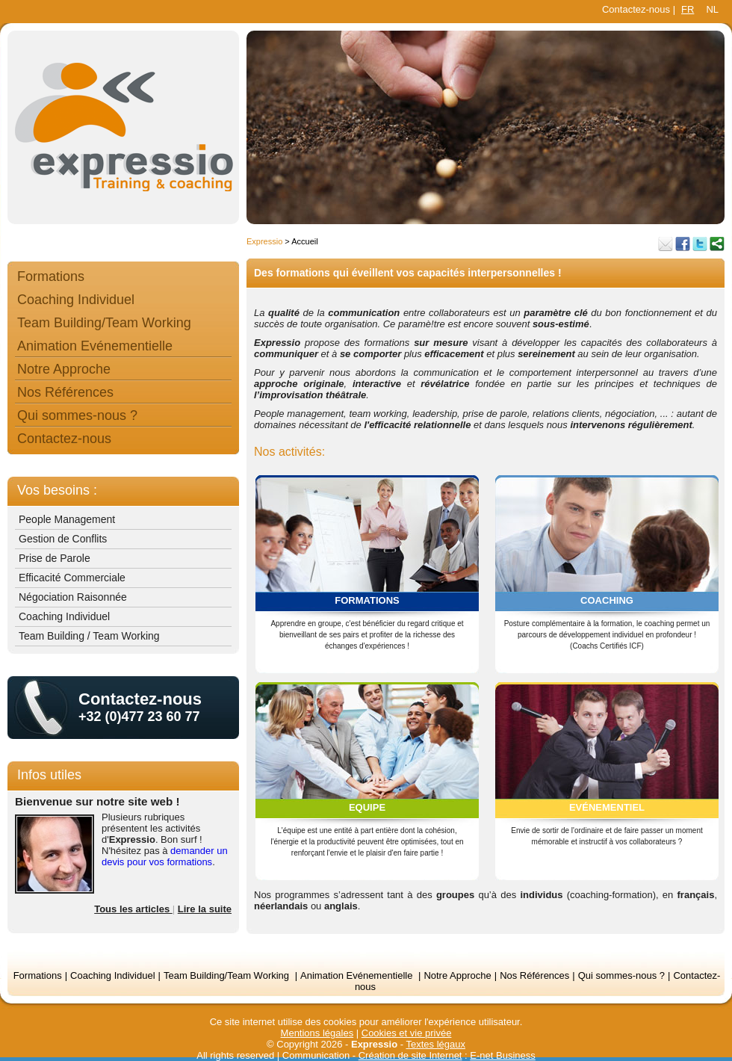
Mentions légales (317, 1033)
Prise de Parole (54, 558)
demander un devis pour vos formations (165, 856)
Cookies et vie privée (407, 1033)
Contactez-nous (636, 9)
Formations (50, 276)
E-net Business (502, 1055)
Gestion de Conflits (63, 539)
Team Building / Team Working (89, 636)
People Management (67, 519)
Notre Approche (64, 369)
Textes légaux (435, 1044)
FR (687, 9)
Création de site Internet (410, 1055)
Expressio (264, 241)
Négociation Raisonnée (73, 597)
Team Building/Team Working (104, 322)
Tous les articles (133, 909)
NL (712, 9)
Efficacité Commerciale (72, 578)
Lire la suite (205, 909)
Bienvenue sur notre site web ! (97, 801)
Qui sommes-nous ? (77, 415)
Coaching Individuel (75, 299)
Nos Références (65, 392)
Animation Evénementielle (95, 345)
